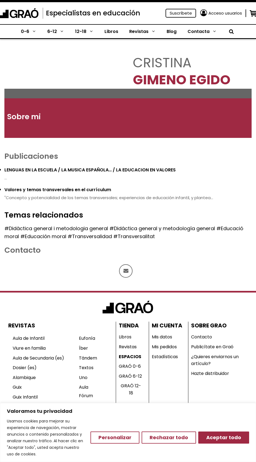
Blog (172, 31)
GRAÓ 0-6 (130, 366)
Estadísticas (165, 357)
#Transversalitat (134, 236)
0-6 (31, 31)
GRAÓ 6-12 (130, 376)
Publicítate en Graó (212, 347)
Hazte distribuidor (210, 373)
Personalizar (114, 437)
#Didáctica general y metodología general (162, 228)
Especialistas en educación (93, 13)
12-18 (87, 31)
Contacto (201, 337)
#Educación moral (43, 236)
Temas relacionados (43, 215)
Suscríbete (181, 13)
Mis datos (162, 337)
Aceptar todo (223, 437)
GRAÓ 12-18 (131, 389)
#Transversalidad (90, 236)
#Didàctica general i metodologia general (56, 228)
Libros (111, 31)
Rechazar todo (169, 437)
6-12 (58, 31)
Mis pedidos (164, 347)
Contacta (205, 31)
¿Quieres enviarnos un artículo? (215, 360)
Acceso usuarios (225, 13)
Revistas (145, 31)
